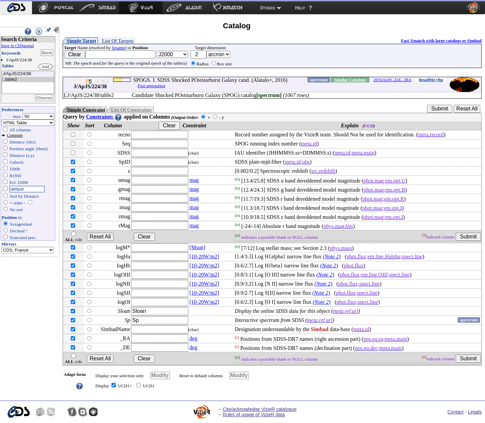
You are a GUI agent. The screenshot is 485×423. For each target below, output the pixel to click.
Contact (455, 412)
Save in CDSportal (17, 45)
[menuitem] (16, 7)
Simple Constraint (86, 109)
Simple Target (81, 40)
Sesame (118, 47)
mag (194, 180)
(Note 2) (332, 256)
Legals (475, 412)
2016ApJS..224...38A (392, 79)
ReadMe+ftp (431, 79)
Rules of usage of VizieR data (254, 414)
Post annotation (151, 85)
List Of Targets (118, 40)
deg (193, 338)
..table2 (28, 80)
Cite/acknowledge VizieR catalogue (259, 409)
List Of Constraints (131, 109)
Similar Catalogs (350, 79)
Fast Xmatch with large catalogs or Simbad (441, 40)
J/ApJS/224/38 (28, 74)
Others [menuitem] (267, 7)
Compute (15, 135)
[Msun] (197, 247)
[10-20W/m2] (204, 256)
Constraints (104, 117)
